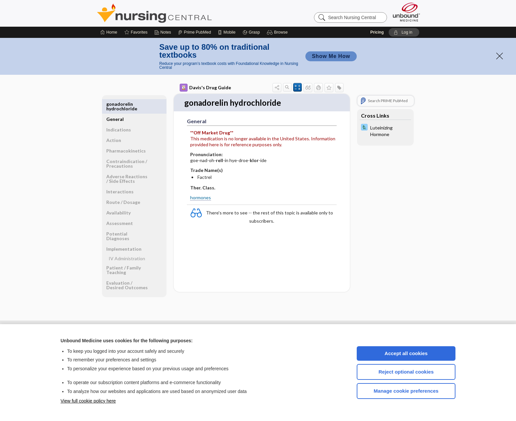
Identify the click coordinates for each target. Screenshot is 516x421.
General (115, 104)
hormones (200, 198)
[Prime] (194, 32)
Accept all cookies (406, 353)
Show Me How (331, 56)
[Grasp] (251, 32)
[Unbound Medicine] (406, 12)
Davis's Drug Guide (205, 88)
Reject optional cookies (406, 372)
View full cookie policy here (88, 401)
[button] (278, 32)
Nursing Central (179, 13)
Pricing (377, 32)
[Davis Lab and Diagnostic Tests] (385, 130)
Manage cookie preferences (406, 391)
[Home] (108, 32)
